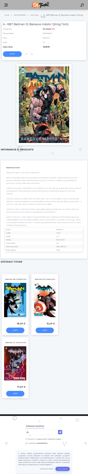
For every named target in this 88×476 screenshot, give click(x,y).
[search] (82, 5)
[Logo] (40, 4)
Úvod (6, 15)
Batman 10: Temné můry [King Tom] (21, 342)
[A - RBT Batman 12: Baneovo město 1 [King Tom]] (44, 65)
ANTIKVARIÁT (20, 15)
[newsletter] (60, 432)
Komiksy (35, 15)
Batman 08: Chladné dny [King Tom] (21, 279)
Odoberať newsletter (35, 426)
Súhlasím (63, 469)
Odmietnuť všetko (46, 469)
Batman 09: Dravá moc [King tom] (50, 279)
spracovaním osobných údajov (49, 439)
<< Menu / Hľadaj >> (6, 5)
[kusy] (27, 54)
